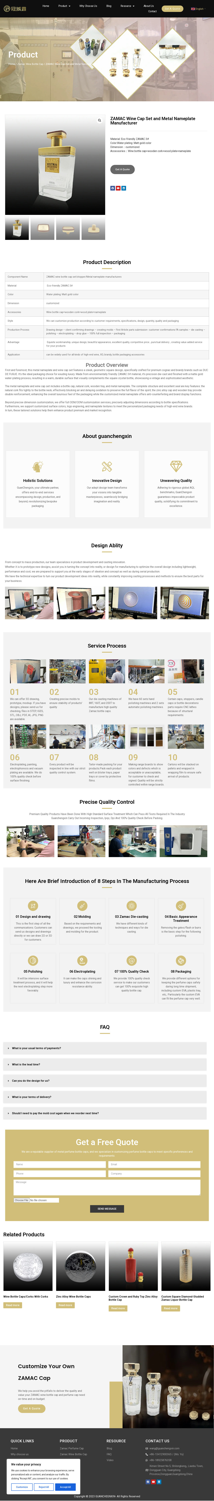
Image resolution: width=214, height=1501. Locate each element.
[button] (100, 120)
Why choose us (88, 6)
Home (45, 6)
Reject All (44, 1487)
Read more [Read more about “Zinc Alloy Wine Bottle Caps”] (65, 1305)
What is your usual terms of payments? (36, 1048)
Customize (22, 1487)
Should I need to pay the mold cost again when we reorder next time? (55, 1113)
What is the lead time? (26, 1064)
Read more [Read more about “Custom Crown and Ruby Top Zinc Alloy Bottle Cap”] (118, 1308)
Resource (127, 6)
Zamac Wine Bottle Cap (30, 64)
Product (64, 6)
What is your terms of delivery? (31, 1097)
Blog (108, 6)
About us (149, 6)
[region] (43, 1476)
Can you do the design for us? (30, 1080)
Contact (152, 11)
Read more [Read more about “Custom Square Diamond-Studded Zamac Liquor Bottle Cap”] (170, 1308)
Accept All (65, 1487)
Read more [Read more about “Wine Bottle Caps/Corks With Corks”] (12, 1305)
